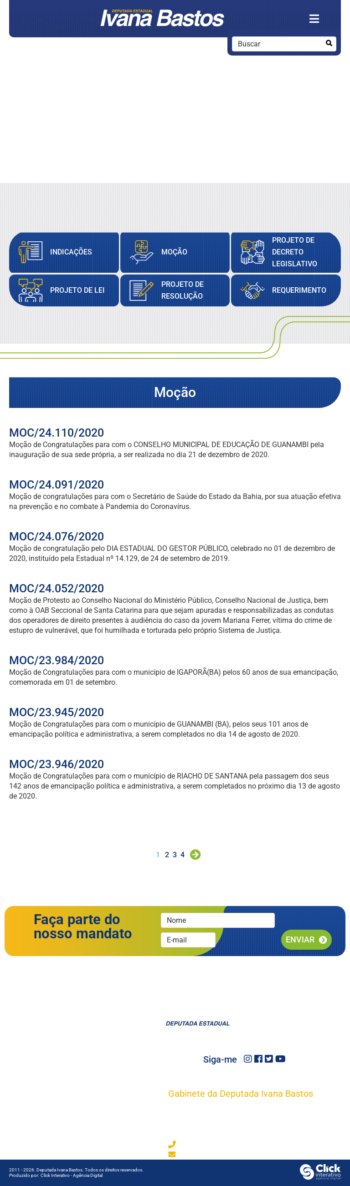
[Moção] (158, 252)
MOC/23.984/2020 (56, 660)
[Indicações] (55, 252)
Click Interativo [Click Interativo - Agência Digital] (72, 1175)
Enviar (300, 939)
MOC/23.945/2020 (56, 712)
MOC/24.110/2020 (56, 432)
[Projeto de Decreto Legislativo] (286, 252)
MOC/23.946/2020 (56, 764)
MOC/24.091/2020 (56, 484)
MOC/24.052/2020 (56, 588)
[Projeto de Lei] (61, 290)
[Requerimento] (283, 290)
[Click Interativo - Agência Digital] (320, 1177)
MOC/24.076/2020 (56, 536)
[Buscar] (329, 43)
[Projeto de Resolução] (175, 290)
